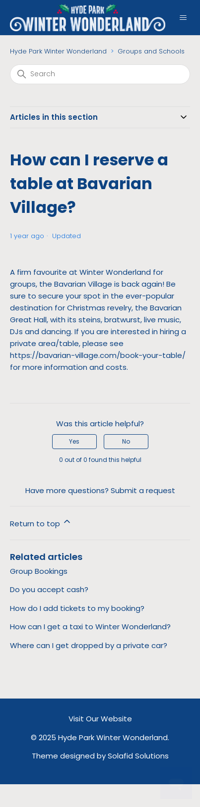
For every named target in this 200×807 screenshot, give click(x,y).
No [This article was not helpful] (126, 441)
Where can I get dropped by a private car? (88, 645)
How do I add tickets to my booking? (77, 608)
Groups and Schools (151, 51)
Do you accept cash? (49, 589)
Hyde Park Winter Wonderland (58, 51)
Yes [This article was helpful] (74, 441)
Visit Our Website (100, 718)
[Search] (100, 74)
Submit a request (143, 490)
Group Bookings (38, 571)
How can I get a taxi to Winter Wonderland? (90, 626)
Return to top (41, 522)
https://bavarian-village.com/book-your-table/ (98, 355)
